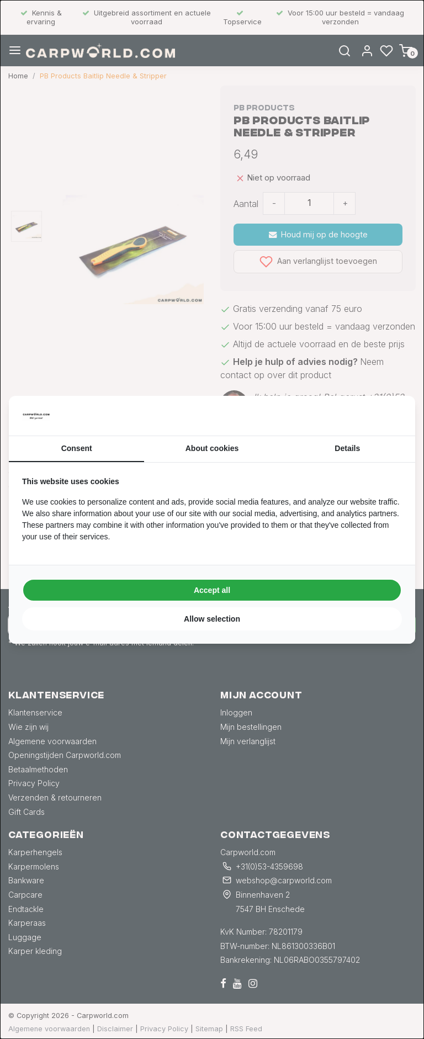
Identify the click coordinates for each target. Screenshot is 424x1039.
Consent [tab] (76, 448)
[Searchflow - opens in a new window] (388, 415)
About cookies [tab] (212, 448)
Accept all (212, 590)
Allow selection (212, 618)
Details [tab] (347, 448)
